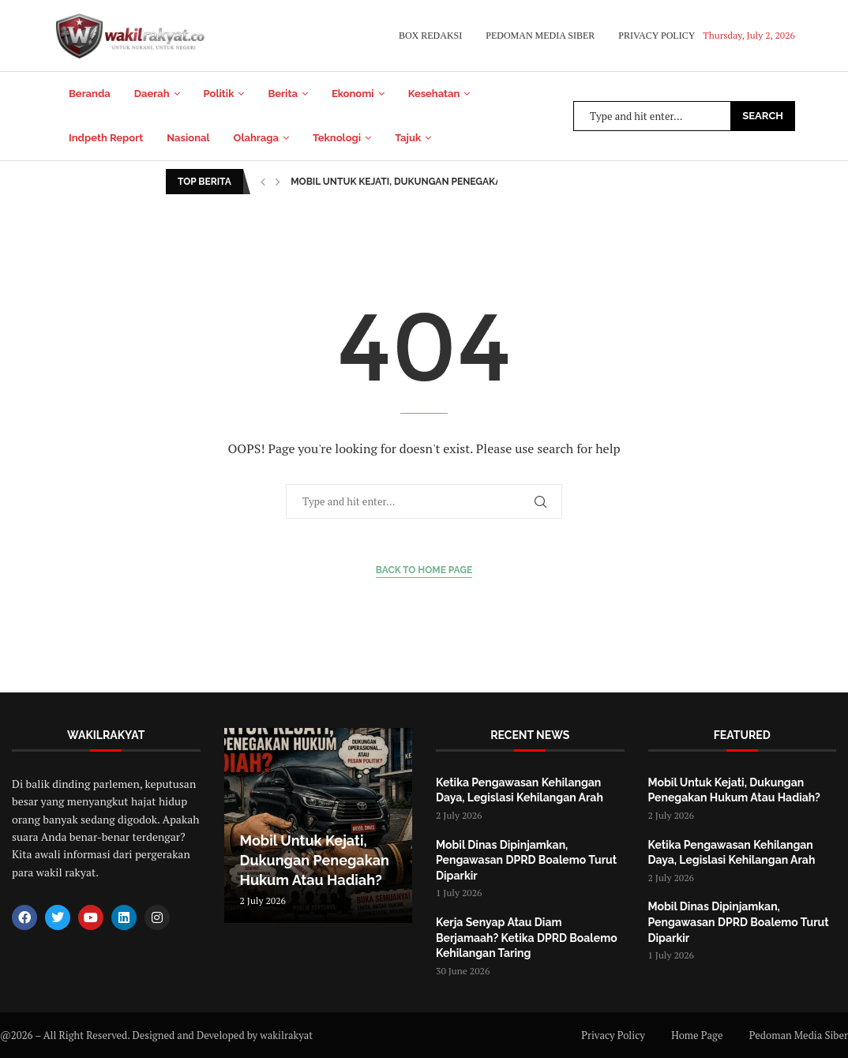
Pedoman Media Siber (540, 35)
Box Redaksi (430, 35)
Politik (219, 93)
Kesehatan (434, 93)
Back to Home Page (424, 570)
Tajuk (408, 138)
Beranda (90, 93)
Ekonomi (353, 93)
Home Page (696, 1035)
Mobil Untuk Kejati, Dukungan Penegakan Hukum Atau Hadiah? (453, 181)
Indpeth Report (106, 138)
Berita (282, 93)
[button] (263, 181)
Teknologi (337, 138)
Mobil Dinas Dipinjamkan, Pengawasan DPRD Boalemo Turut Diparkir (526, 860)
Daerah (152, 93)
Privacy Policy (656, 35)
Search (762, 116)
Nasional (188, 138)
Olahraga (256, 138)
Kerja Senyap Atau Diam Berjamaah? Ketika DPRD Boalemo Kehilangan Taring (526, 937)
